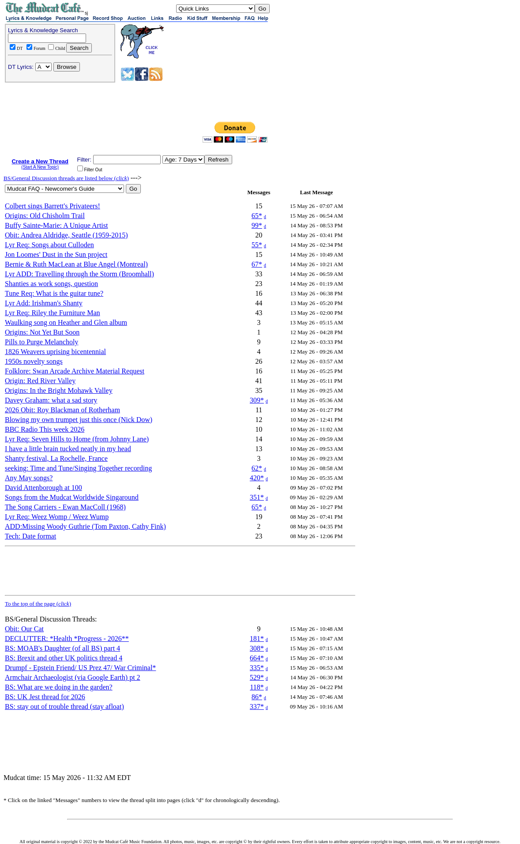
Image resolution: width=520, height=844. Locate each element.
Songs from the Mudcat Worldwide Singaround (72, 497)
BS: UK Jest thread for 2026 (45, 697)
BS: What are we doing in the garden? (59, 687)
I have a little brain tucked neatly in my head (68, 448)
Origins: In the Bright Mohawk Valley (59, 390)
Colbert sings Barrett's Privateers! (52, 206)
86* (257, 697)
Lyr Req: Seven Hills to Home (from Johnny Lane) (77, 439)
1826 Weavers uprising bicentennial (55, 351)
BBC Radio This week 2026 (44, 429)
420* (257, 478)
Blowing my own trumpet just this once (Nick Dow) (78, 419)
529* (257, 677)
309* (257, 400)
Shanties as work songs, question (51, 283)
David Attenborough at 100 (43, 487)
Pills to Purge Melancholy (41, 342)
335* (257, 667)
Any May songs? (29, 478)
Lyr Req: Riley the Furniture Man (52, 312)
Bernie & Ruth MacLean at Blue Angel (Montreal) (76, 264)
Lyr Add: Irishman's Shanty (44, 303)
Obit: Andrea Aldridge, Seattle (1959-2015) (66, 235)
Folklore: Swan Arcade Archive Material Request (74, 371)
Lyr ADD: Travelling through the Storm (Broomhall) (79, 274)
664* (257, 658)
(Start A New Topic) (40, 167)
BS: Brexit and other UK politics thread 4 (63, 658)
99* (257, 225)
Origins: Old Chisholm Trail (45, 215)
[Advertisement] (236, 70)
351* (257, 497)
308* (257, 648)
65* (257, 215)
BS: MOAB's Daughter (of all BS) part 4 (62, 648)
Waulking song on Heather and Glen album (66, 322)
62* (257, 468)
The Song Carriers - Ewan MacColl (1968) (65, 507)
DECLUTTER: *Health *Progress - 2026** (67, 638)
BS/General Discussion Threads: (51, 619)
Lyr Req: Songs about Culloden (49, 245)
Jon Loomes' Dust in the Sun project (56, 254)
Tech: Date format (30, 536)
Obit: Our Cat (24, 629)
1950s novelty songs (34, 361)
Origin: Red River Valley (40, 380)
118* (257, 687)
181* (257, 638)
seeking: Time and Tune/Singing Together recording (78, 468)
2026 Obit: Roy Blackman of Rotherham (62, 410)
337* (257, 706)
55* (257, 245)
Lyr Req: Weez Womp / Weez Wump (57, 516)
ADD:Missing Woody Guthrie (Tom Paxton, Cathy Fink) (85, 526)
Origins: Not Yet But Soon (42, 332)
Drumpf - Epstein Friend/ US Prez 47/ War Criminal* (80, 667)
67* (257, 264)
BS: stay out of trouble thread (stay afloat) (64, 706)
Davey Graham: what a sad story (51, 400)
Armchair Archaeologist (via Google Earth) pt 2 (72, 677)
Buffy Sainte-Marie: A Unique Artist (56, 225)
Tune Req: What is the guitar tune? (54, 293)
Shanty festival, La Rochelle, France (56, 458)
